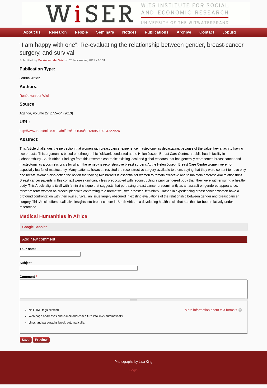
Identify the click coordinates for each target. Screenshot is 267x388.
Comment (28, 277)
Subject (26, 263)
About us (32, 32)
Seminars (105, 32)
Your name (28, 249)
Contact (206, 32)
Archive (184, 32)
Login (133, 374)
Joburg (229, 32)
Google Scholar (34, 227)
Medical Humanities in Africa (53, 216)
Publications (157, 32)
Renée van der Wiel (51, 60)
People (81, 32)
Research (58, 32)
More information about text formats (211, 313)
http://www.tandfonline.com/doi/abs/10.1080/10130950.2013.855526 (70, 131)
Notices (129, 32)
